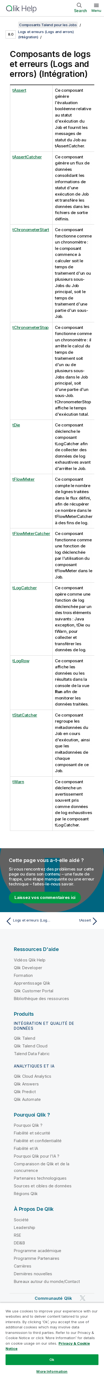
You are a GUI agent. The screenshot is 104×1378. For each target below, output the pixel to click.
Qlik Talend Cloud (30, 1046)
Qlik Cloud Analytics (32, 1076)
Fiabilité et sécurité (32, 1133)
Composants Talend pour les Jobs (48, 25)
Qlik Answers (26, 1084)
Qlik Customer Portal (33, 990)
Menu (96, 10)
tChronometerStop (30, 327)
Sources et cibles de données (43, 1186)
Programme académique (37, 1250)
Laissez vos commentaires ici (44, 897)
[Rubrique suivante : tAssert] (76, 921)
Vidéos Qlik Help (30, 960)
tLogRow (20, 660)
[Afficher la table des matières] (11, 25)
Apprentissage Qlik (32, 983)
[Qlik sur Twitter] (82, 1298)
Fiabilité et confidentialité (38, 1140)
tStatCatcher (24, 715)
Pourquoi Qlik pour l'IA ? (36, 1156)
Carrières (22, 1266)
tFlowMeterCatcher (31, 533)
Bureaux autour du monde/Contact (47, 1281)
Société (21, 1219)
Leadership (24, 1227)
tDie (16, 425)
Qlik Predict (25, 1091)
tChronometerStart (30, 229)
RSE (17, 1235)
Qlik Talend (24, 1038)
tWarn (18, 781)
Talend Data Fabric (32, 1053)
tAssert (19, 90)
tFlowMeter (23, 479)
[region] (52, 1340)
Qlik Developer (28, 967)
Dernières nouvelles (33, 1273)
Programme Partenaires (36, 1258)
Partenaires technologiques (40, 1178)
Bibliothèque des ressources (41, 998)
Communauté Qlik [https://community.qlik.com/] (53, 1298)
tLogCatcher (24, 587)
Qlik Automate (27, 1099)
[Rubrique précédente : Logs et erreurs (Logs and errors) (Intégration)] (27, 921)
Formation (23, 975)
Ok (51, 1359)
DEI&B (19, 1243)
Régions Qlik (26, 1193)
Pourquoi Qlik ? (28, 1125)
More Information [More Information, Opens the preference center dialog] (51, 1371)
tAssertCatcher (27, 157)
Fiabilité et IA (26, 1148)
